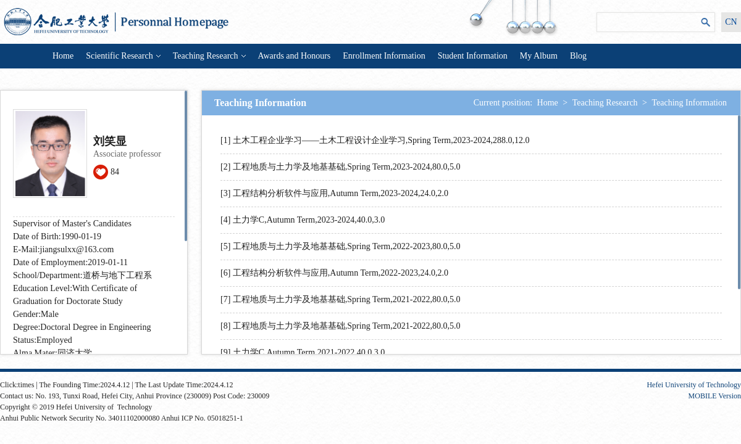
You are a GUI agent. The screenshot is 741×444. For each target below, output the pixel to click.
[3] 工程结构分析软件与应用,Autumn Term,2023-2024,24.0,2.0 (334, 193)
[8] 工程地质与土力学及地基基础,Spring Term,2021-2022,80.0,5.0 (340, 326)
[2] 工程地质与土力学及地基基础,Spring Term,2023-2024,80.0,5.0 (340, 166)
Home (62, 55)
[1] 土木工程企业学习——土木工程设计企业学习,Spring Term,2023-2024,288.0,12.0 (374, 140)
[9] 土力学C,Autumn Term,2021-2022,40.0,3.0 (302, 352)
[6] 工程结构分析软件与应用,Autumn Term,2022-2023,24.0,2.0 (334, 273)
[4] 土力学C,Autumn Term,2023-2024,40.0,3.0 (302, 219)
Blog (578, 55)
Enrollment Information (384, 55)
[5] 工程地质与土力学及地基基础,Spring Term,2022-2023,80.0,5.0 (340, 246)
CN (731, 22)
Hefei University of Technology (694, 384)
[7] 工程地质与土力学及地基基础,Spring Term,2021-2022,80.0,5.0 (340, 299)
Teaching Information (689, 102)
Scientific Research (123, 55)
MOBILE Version (715, 396)
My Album (539, 55)
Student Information (473, 55)
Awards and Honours (294, 55)
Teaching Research (209, 55)
